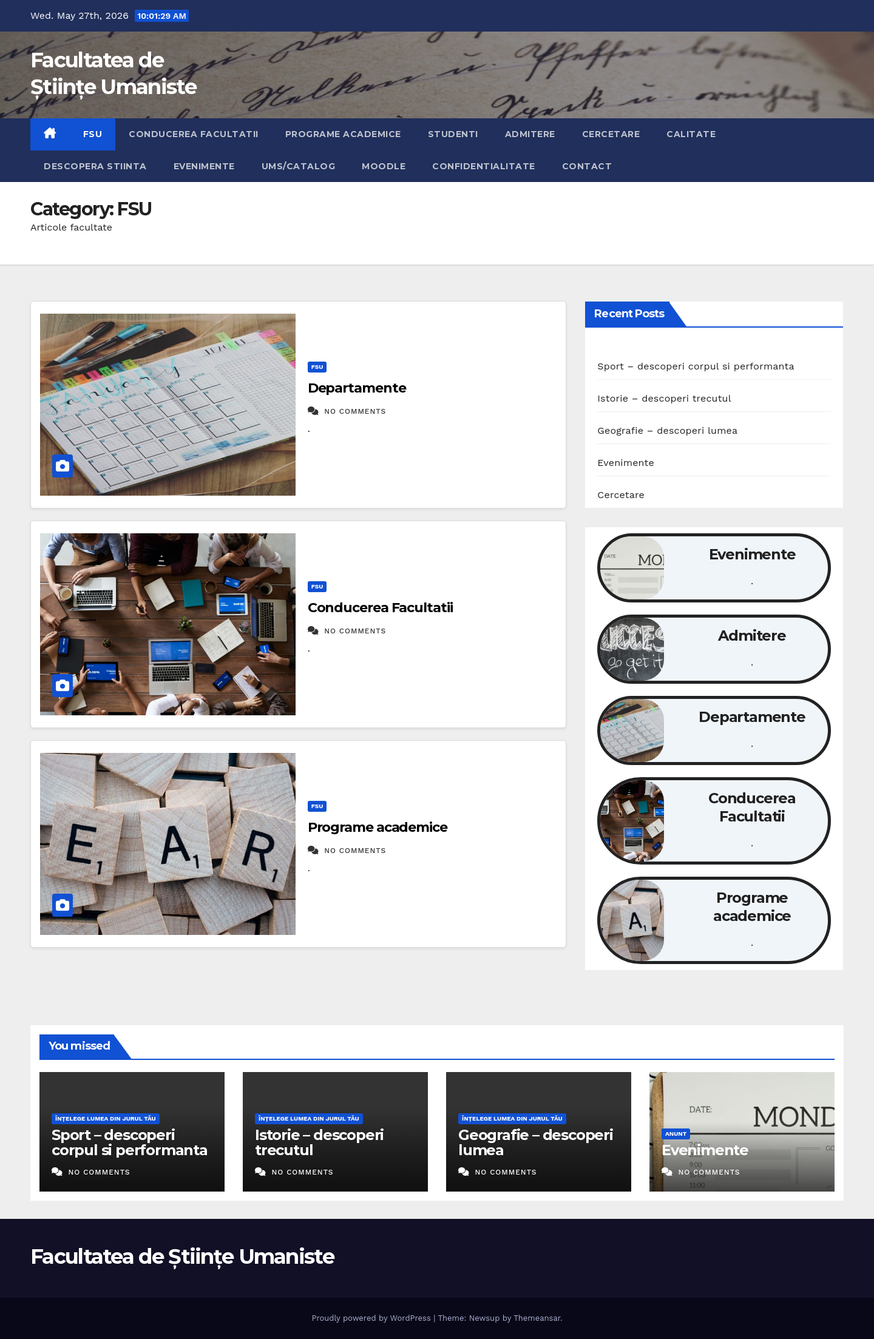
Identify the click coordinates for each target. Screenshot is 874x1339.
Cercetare (611, 134)
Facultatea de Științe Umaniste (182, 1256)
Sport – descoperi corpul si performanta (695, 366)
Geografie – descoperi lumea (667, 430)
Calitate (691, 134)
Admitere (530, 134)
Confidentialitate (483, 166)
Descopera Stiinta (95, 166)
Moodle (383, 166)
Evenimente (204, 166)
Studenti (453, 134)
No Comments (355, 411)
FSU (93, 134)
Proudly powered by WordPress (372, 1318)
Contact (587, 166)
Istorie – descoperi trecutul (664, 398)
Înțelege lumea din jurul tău (105, 1118)
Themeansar (536, 1318)
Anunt (675, 1133)
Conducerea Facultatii (194, 134)
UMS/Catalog (299, 166)
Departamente (357, 388)
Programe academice (343, 134)
